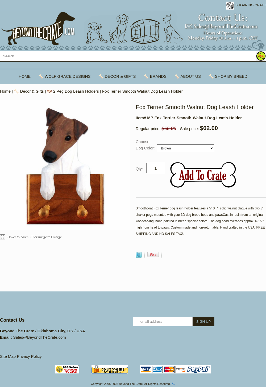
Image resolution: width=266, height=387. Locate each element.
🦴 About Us (187, 76)
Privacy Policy (29, 356)
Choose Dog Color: (146, 144)
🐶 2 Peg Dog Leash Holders (73, 91)
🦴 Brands (155, 76)
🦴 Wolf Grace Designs (65, 76)
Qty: (139, 168)
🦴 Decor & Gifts (117, 76)
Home (25, 76)
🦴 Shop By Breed (228, 76)
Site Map (8, 356)
